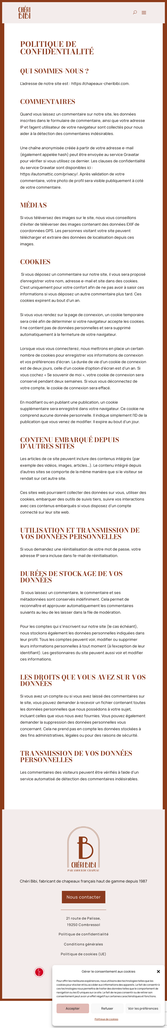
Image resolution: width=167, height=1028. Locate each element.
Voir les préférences (143, 1008)
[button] (158, 971)
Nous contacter (84, 897)
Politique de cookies (106, 1019)
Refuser (107, 1008)
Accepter (73, 1008)
